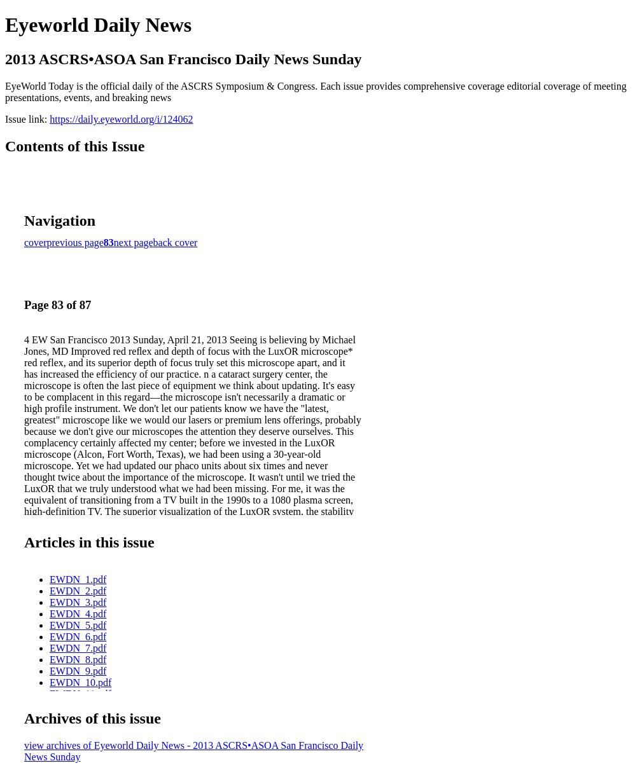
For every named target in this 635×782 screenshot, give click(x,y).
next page (133, 242)
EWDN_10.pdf (80, 682)
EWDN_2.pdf (78, 591)
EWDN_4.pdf (78, 613)
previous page (75, 242)
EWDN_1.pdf (78, 579)
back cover (175, 242)
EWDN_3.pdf (78, 602)
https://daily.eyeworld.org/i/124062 (121, 119)
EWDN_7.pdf (78, 648)
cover (35, 242)
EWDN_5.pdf (78, 625)
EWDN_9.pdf (78, 671)
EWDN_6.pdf (78, 636)
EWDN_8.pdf (78, 659)
